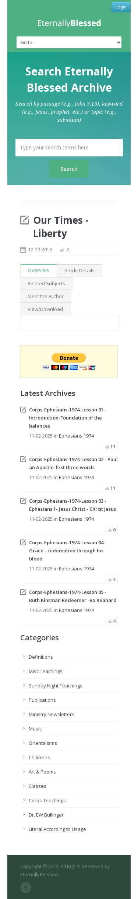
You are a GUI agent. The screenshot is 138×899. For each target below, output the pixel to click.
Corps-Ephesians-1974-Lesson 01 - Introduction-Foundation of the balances (67, 417)
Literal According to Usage (57, 829)
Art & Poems (42, 771)
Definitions (41, 657)
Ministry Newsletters (51, 714)
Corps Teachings (47, 800)
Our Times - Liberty (61, 226)
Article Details (79, 270)
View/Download (45, 309)
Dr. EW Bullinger (46, 814)
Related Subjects (46, 283)
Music (35, 728)
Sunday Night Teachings (55, 685)
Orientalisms (43, 743)
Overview (38, 270)
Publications (42, 700)
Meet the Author (46, 296)
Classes (37, 786)
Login (121, 7)
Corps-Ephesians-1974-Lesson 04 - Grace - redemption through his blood (67, 550)
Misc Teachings (46, 671)
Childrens (39, 757)
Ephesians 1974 (76, 435)
